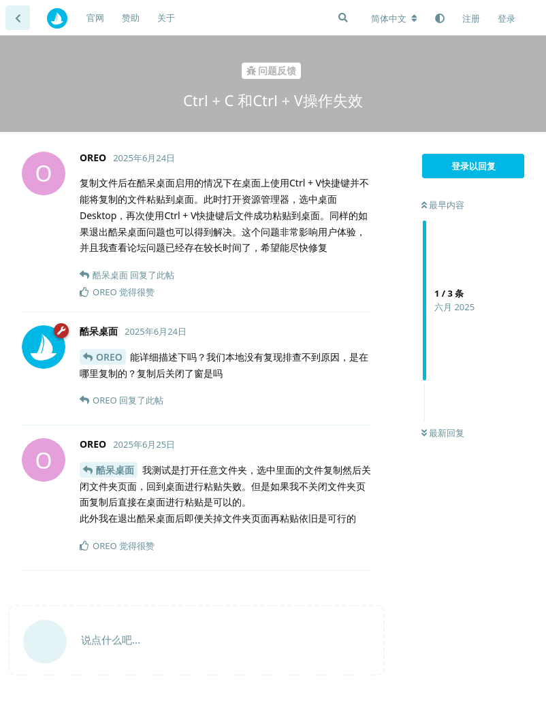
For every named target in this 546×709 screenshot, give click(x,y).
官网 (95, 18)
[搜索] (343, 17)
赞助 (131, 18)
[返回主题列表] (17, 17)
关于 (166, 18)
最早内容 (442, 205)
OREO (109, 356)
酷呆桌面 (115, 469)
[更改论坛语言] (394, 18)
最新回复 (442, 433)
